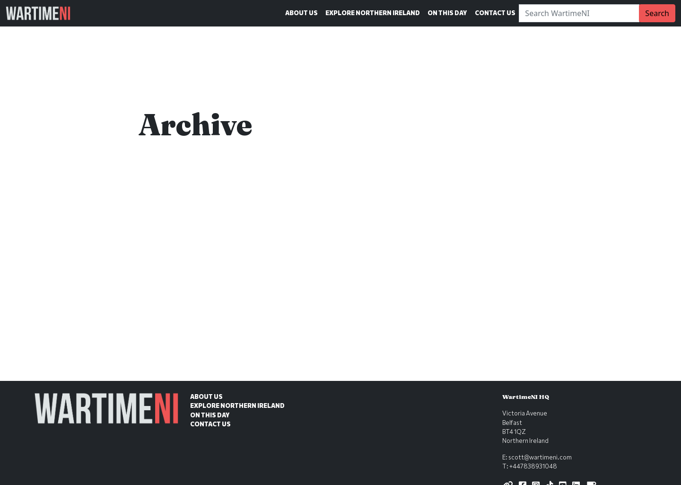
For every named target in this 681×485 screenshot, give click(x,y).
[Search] (579, 13)
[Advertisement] (340, 311)
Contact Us (495, 13)
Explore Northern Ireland (372, 13)
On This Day (447, 13)
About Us (301, 13)
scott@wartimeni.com (540, 457)
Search (657, 13)
